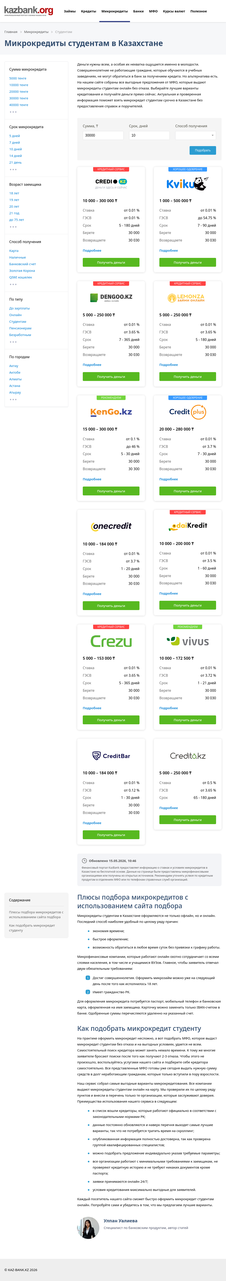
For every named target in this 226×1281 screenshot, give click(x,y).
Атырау (15, 392)
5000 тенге (17, 78)
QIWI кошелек (20, 277)
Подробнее (92, 250)
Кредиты (88, 11)
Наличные (17, 257)
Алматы (15, 379)
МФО (153, 11)
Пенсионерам (20, 328)
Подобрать (203, 150)
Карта (14, 250)
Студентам (17, 321)
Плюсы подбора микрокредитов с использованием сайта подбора (36, 914)
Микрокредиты (115, 11)
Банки (138, 11)
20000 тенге (18, 91)
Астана (14, 385)
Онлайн (15, 315)
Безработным (20, 334)
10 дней (15, 149)
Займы (70, 11)
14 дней (15, 155)
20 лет (14, 206)
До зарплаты (19, 308)
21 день (15, 162)
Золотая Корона (22, 270)
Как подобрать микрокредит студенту (32, 928)
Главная (10, 31)
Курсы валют (174, 11)
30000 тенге (18, 98)
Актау (13, 365)
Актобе (15, 372)
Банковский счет (22, 264)
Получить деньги (111, 262)
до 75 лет (16, 219)
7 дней (14, 142)
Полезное (198, 11)
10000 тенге (18, 85)
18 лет (14, 193)
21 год (14, 213)
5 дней (14, 135)
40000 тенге (18, 104)
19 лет (14, 199)
